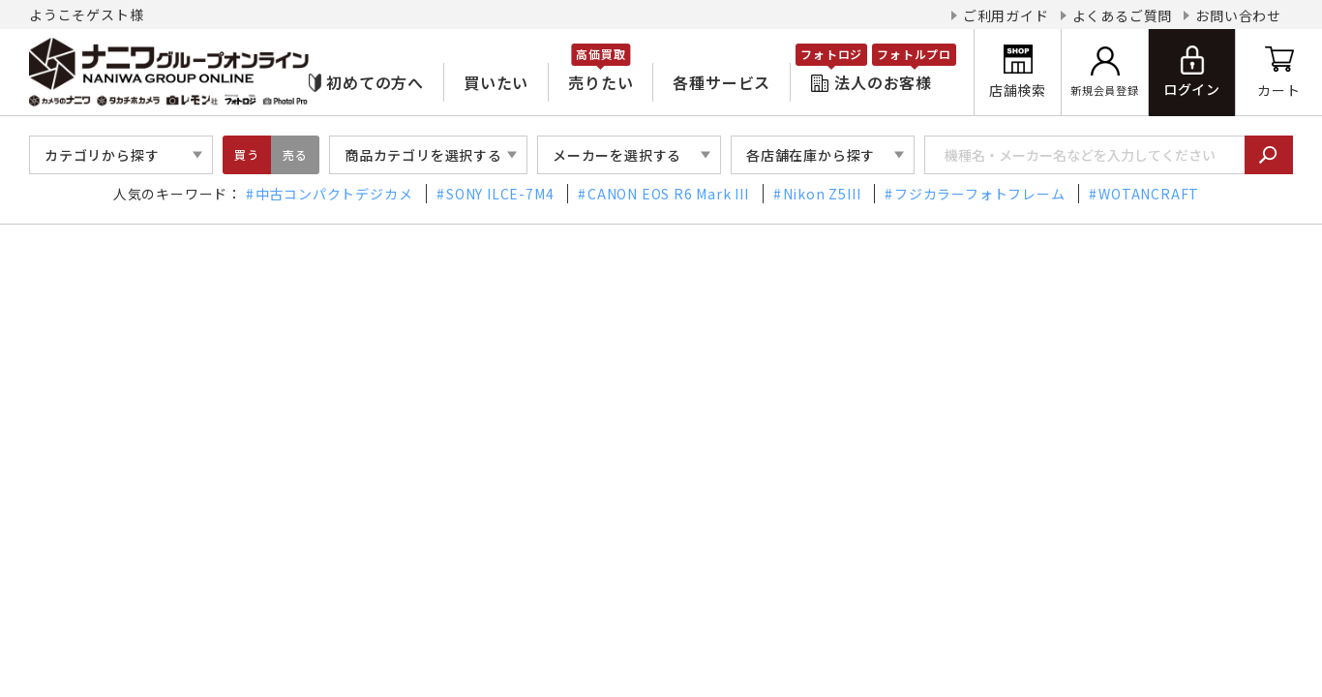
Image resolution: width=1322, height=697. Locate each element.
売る (295, 154)
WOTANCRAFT (1148, 193)
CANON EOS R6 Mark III (668, 193)
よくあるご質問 (1122, 15)
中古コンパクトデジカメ (334, 193)
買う (246, 154)
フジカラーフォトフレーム (980, 193)
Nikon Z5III (822, 193)
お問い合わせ (1238, 15)
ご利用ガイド (1006, 15)
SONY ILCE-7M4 (500, 193)
